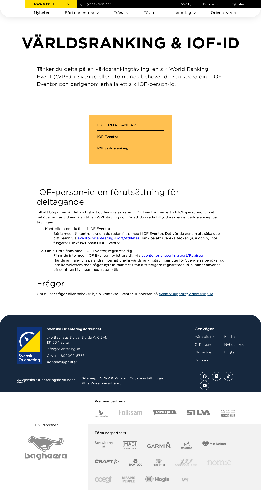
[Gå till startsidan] (19, 8)
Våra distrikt (205, 337)
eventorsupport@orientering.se (186, 294)
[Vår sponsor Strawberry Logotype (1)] (104, 445)
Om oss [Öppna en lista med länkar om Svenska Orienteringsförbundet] (211, 4)
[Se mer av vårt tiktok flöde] (228, 376)
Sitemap (89, 378)
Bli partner (204, 352)
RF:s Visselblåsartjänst (101, 383)
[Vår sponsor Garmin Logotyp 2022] (159, 445)
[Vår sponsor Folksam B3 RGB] (130, 413)
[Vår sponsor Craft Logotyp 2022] (107, 462)
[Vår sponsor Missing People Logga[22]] (128, 479)
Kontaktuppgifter (62, 362)
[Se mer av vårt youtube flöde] (204, 385)
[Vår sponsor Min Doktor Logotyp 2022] (214, 445)
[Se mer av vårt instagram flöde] (216, 376)
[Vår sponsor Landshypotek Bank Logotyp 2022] (101, 413)
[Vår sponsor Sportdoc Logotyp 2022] (135, 462)
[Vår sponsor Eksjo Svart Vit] (228, 413)
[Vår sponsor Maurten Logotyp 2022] (186, 445)
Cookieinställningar (146, 378)
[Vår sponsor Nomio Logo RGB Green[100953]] (219, 462)
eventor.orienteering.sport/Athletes (108, 238)
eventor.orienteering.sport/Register (172, 256)
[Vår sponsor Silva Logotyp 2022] (199, 413)
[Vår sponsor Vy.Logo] (184, 479)
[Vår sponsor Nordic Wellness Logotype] (186, 462)
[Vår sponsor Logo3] (103, 479)
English (230, 352)
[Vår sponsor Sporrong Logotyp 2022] (158, 462)
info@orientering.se (63, 349)
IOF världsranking (112, 148)
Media (229, 337)
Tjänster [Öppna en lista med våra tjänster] (238, 4)
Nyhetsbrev (234, 345)
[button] (51, 4)
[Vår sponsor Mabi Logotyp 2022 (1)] (130, 445)
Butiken (201, 360)
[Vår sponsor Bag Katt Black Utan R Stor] (46, 448)
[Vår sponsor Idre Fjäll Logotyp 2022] (165, 413)
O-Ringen (203, 345)
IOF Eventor (107, 137)
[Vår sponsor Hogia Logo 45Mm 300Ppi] (157, 479)
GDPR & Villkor (113, 378)
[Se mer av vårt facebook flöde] (204, 376)
